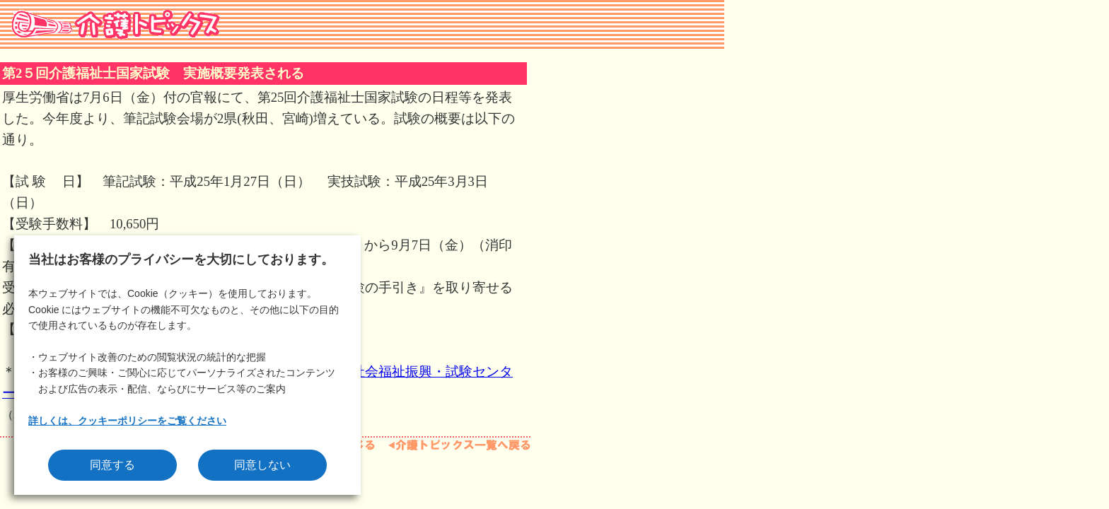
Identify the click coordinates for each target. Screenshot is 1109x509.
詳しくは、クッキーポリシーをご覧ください (127, 420)
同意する (112, 465)
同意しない (262, 465)
